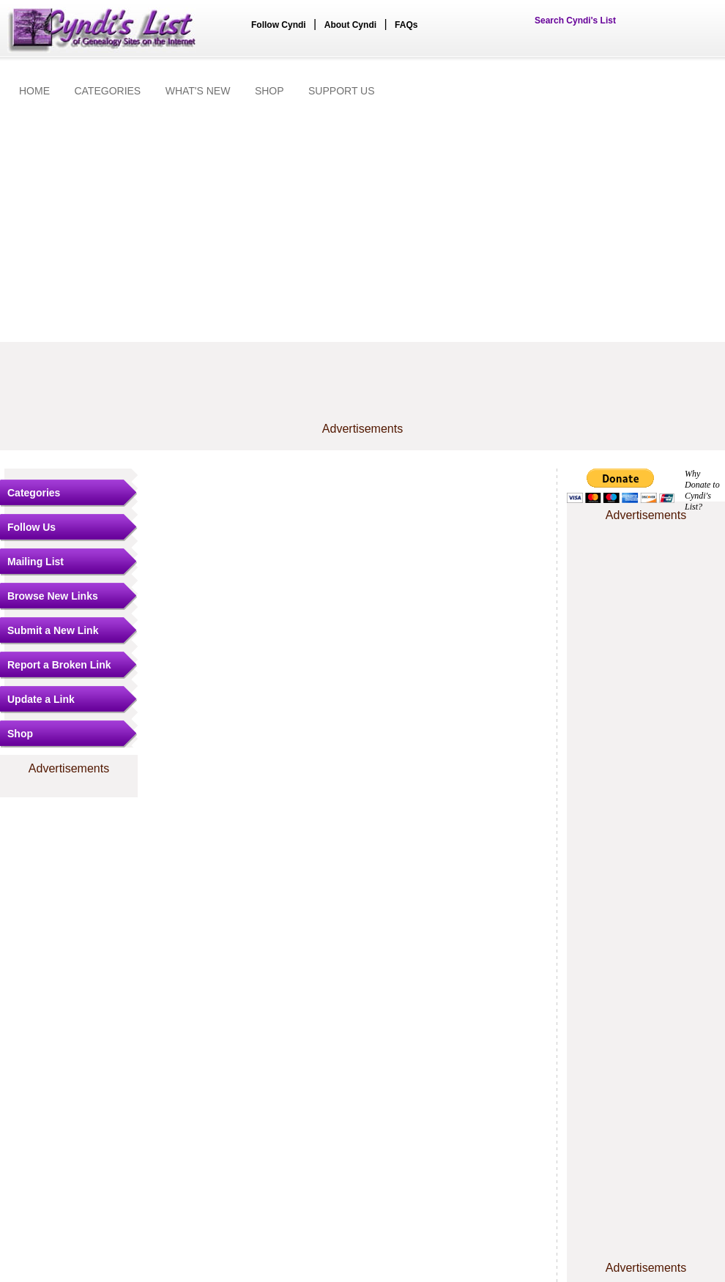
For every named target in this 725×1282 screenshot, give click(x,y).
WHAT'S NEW (198, 91)
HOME (34, 91)
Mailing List (35, 561)
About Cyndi (350, 25)
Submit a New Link (52, 630)
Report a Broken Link (59, 665)
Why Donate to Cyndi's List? (702, 490)
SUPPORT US (341, 91)
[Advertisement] (362, 221)
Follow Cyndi (278, 25)
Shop (20, 733)
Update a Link (41, 699)
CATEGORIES (107, 91)
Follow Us (31, 527)
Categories (33, 493)
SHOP (269, 91)
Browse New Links (52, 596)
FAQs (406, 25)
